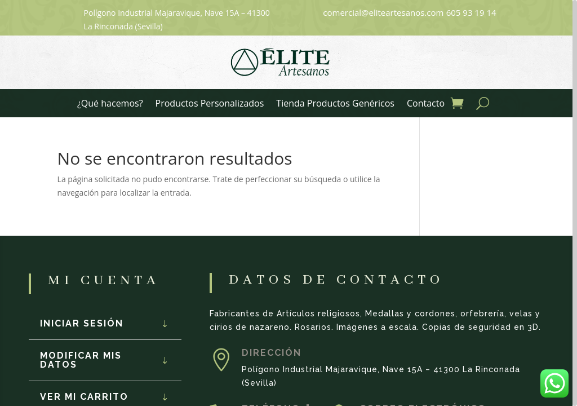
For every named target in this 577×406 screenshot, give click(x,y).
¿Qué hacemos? (110, 104)
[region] (288, 203)
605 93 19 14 (471, 12)
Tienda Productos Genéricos (335, 104)
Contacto (426, 104)
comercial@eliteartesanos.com (383, 12)
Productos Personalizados (210, 104)
